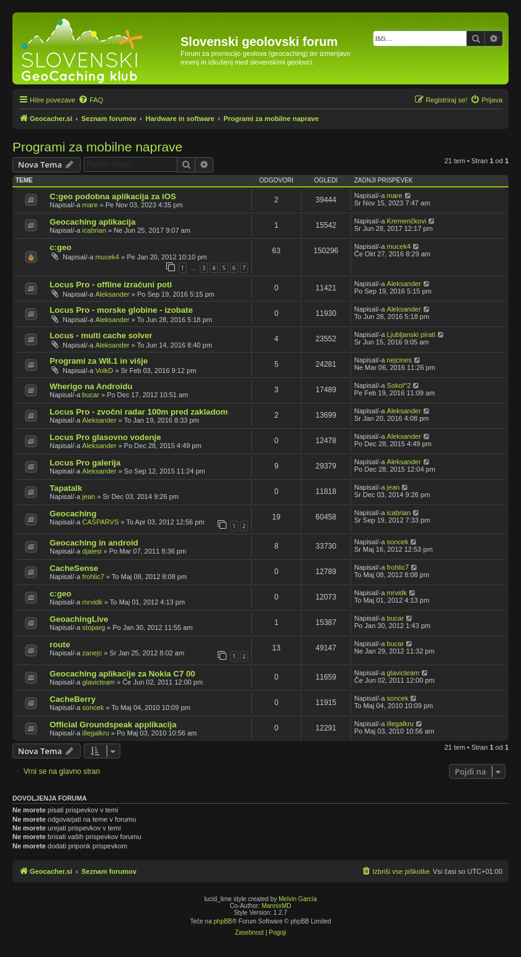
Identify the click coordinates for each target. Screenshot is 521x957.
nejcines (399, 360)
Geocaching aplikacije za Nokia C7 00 (122, 673)
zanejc (92, 653)
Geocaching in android (94, 542)
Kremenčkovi (407, 221)
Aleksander (113, 294)
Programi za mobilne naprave (97, 147)
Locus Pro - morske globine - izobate (121, 310)
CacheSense (74, 568)
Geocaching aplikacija (93, 222)
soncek (398, 542)
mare (90, 205)
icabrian (94, 230)
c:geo (60, 247)
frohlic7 (93, 576)
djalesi (92, 551)
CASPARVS (100, 522)
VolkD (105, 370)
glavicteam (98, 682)
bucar (91, 394)
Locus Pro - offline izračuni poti (111, 284)
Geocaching (73, 513)
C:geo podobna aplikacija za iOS (113, 196)
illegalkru (95, 733)
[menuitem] (90, 99)
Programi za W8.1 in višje (99, 361)
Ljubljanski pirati (411, 334)
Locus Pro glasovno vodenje (105, 437)
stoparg (93, 627)
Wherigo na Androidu (91, 386)
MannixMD (277, 905)
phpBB (222, 921)
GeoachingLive (79, 619)
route (60, 644)
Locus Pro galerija (85, 462)
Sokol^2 (399, 385)
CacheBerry (73, 699)
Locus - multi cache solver (101, 335)
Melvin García (297, 899)
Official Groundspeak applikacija (113, 724)
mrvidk (92, 602)
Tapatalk (66, 488)
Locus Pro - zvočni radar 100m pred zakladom (139, 411)
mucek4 (108, 257)
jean (89, 496)
